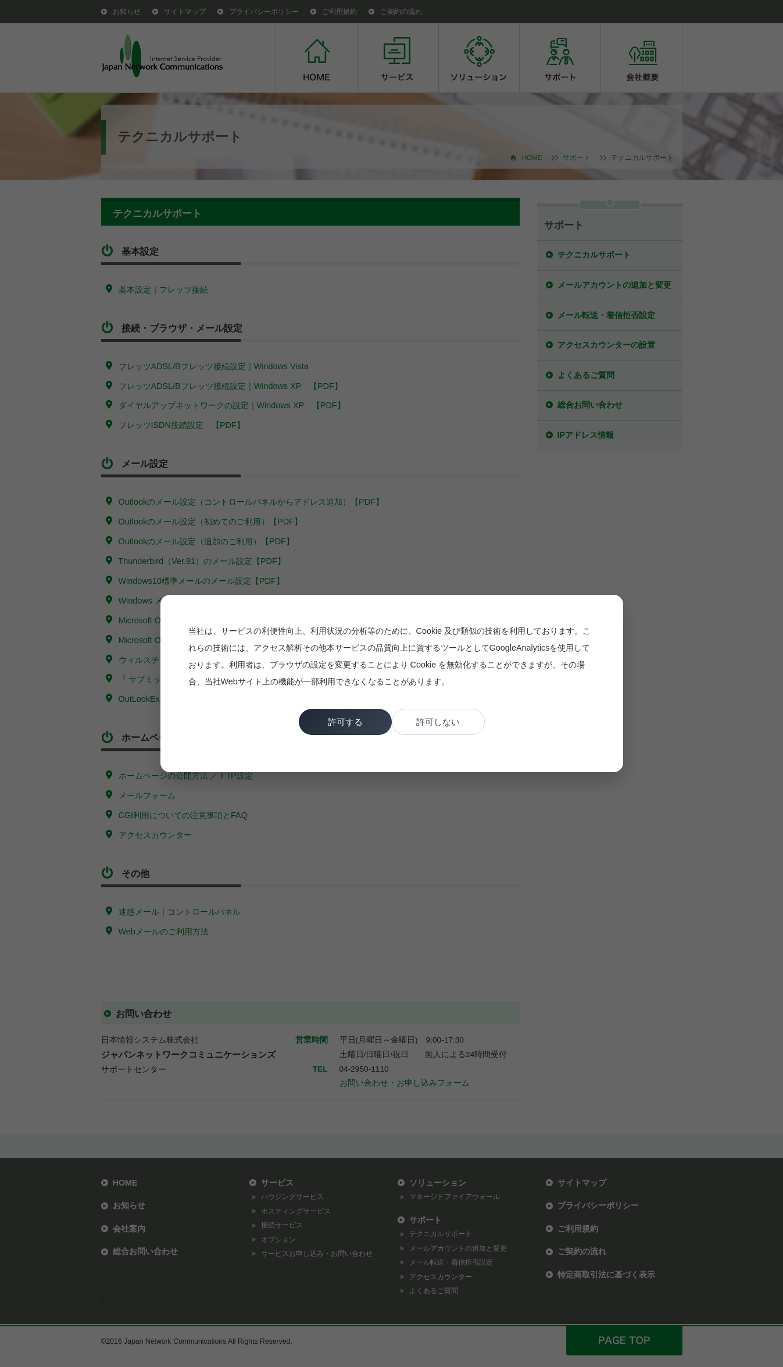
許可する (345, 722)
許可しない (438, 722)
